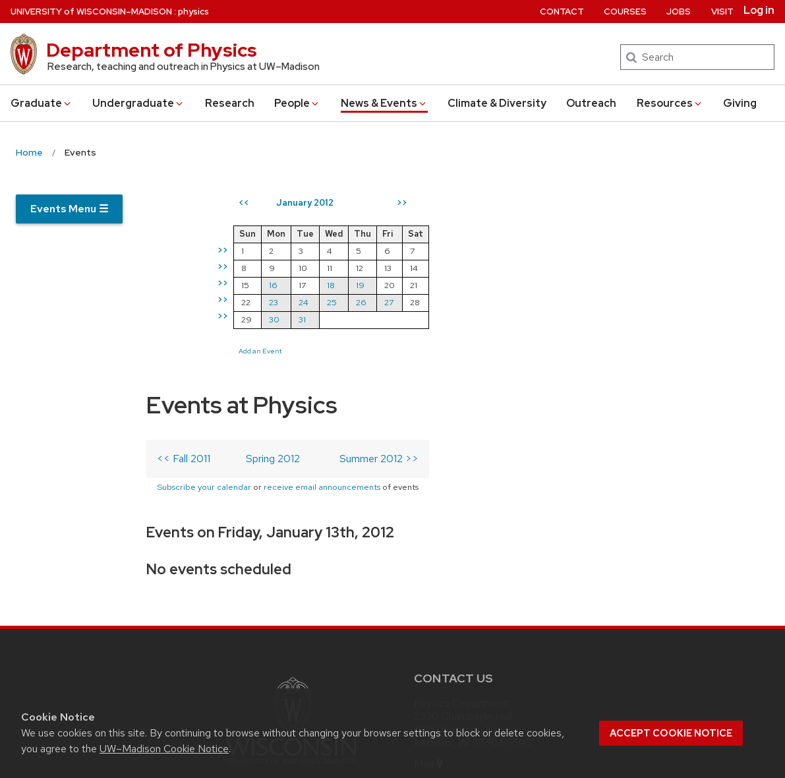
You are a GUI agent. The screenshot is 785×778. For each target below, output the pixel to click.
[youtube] (507, 641)
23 (513, 302)
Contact (562, 11)
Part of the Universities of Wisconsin (291, 593)
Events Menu (69, 209)
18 (571, 285)
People (297, 103)
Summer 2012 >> (379, 263)
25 (572, 302)
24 (543, 302)
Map (429, 570)
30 (514, 319)
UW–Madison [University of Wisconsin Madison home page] (91, 11)
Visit (722, 11)
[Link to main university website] (291, 573)
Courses (625, 11)
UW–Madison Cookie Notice (164, 749)
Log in (758, 10)
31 (542, 319)
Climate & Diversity (497, 103)
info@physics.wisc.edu (493, 591)
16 (513, 285)
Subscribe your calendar (204, 291)
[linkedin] (480, 641)
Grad (42, 103)
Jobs (678, 11)
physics (193, 11)
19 (600, 285)
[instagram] (452, 641)
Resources (670, 103)
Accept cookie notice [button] (671, 733)
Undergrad (138, 103)
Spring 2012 (273, 263)
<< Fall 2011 (183, 263)
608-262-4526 (484, 612)
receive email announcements (322, 291)
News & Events (384, 103)
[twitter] (425, 641)
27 (628, 302)
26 (601, 302)
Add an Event (500, 350)
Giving (740, 103)
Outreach (591, 103)
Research (229, 103)
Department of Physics (151, 50)
